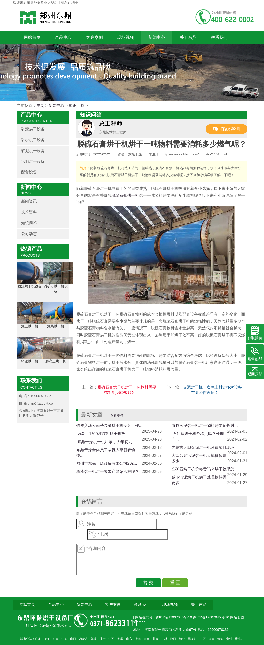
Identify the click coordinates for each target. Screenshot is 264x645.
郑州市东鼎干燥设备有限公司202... (106, 463)
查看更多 (117, 415)
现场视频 (125, 37)
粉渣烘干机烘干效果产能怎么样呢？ (107, 471)
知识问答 (76, 105)
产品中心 (63, 37)
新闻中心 (156, 37)
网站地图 (237, 617)
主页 (40, 105)
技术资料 (29, 212)
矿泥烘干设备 (33, 151)
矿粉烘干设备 (33, 140)
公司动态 (29, 234)
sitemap (139, 622)
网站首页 (32, 37)
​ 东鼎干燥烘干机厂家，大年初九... (106, 442)
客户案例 (94, 37)
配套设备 (29, 172)
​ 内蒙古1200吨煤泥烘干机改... (102, 434)
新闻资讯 (29, 201)
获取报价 (255, 333)
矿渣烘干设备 (33, 129)
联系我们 (219, 37)
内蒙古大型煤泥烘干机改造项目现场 (203, 447)
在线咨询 (230, 129)
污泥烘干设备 (33, 161)
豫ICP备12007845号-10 (211, 617)
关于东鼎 (188, 37)
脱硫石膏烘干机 (125, 195)
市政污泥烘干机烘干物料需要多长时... (205, 425)
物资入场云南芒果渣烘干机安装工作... (109, 425)
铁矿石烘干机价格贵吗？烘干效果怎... (205, 469)
